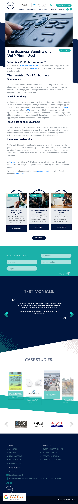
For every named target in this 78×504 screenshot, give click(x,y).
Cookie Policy (15, 469)
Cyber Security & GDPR (53, 454)
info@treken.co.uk (16, 480)
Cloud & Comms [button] (31, 9)
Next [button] (71, 314)
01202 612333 (51, 5)
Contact (61, 9)
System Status (43, 9)
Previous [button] (6, 314)
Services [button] (21, 9)
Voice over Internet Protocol (30, 66)
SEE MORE (39, 238)
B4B (73, 500)
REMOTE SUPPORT (64, 5)
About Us (13, 454)
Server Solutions (51, 461)
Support (13, 458)
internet (34, 68)
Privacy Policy (16, 465)
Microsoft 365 (15, 461)
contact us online (43, 171)
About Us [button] (53, 9)
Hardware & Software (53, 465)
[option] (39, 309)
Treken (65, 107)
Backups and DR (50, 458)
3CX (28, 110)
